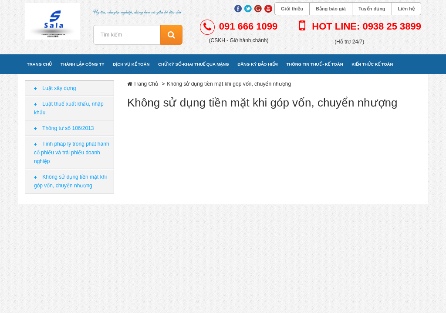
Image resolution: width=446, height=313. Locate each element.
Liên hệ (406, 8)
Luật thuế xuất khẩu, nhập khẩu (69, 108)
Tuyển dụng (371, 8)
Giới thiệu (292, 8)
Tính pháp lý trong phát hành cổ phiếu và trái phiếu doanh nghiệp (71, 152)
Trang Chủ (145, 84)
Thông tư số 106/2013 (64, 128)
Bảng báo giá (331, 8)
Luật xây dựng (55, 88)
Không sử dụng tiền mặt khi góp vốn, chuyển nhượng (70, 181)
